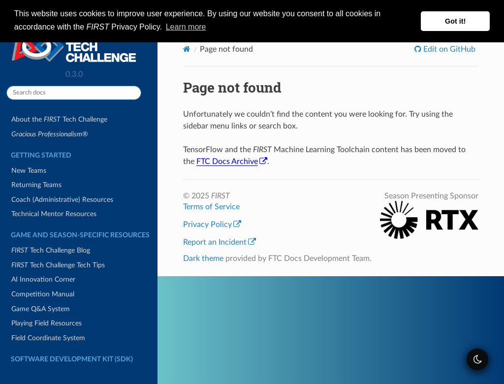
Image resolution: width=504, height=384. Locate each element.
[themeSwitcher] (477, 359)
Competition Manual (42, 294)
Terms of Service (211, 207)
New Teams (28, 170)
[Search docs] (73, 93)
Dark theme (203, 258)
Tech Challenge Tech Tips (58, 265)
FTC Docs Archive (231, 161)
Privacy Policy (212, 224)
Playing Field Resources (46, 323)
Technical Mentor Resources (53, 214)
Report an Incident (219, 242)
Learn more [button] (186, 27)
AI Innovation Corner (43, 279)
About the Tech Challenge (59, 119)
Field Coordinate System (48, 338)
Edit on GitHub (448, 49)
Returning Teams (36, 185)
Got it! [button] (455, 21)
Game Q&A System (40, 309)
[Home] (186, 49)
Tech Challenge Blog (50, 250)
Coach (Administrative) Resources (62, 199)
